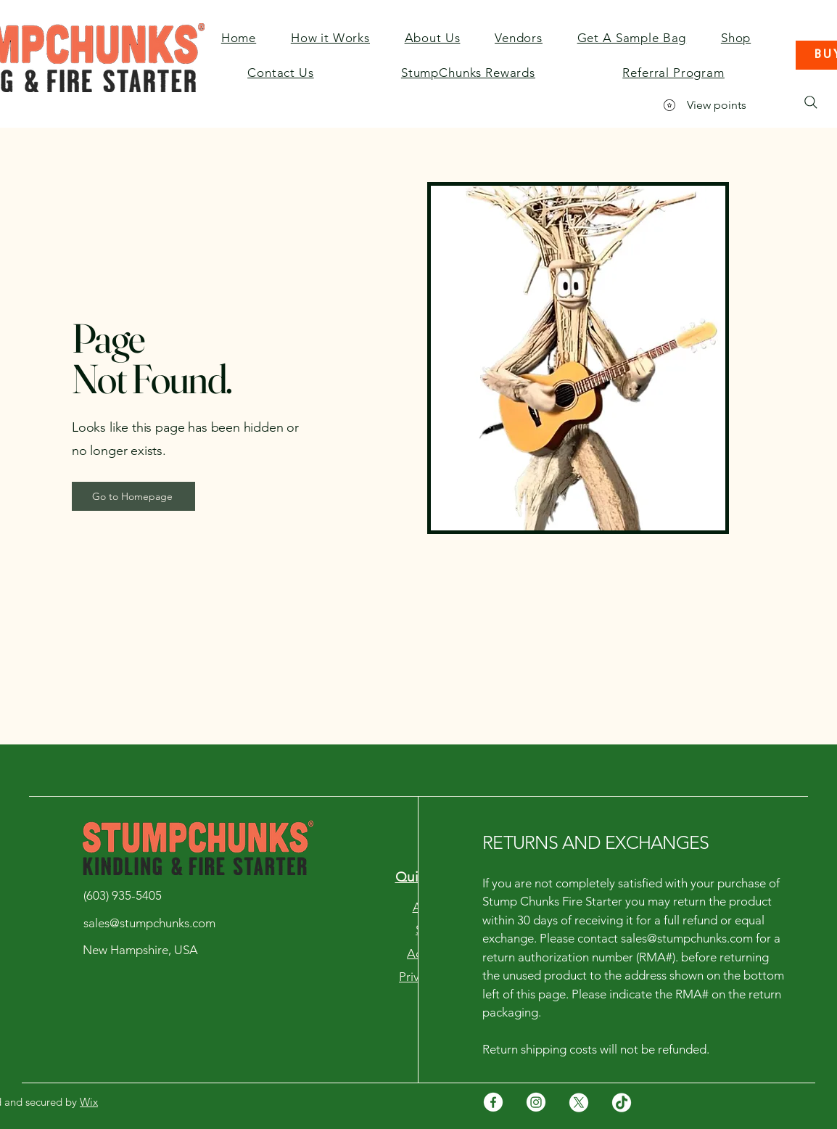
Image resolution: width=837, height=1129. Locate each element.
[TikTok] (621, 1102)
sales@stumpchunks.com (687, 938)
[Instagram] (536, 1102)
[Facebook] (493, 1102)
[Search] (811, 102)
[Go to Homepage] (133, 496)
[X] (578, 1102)
